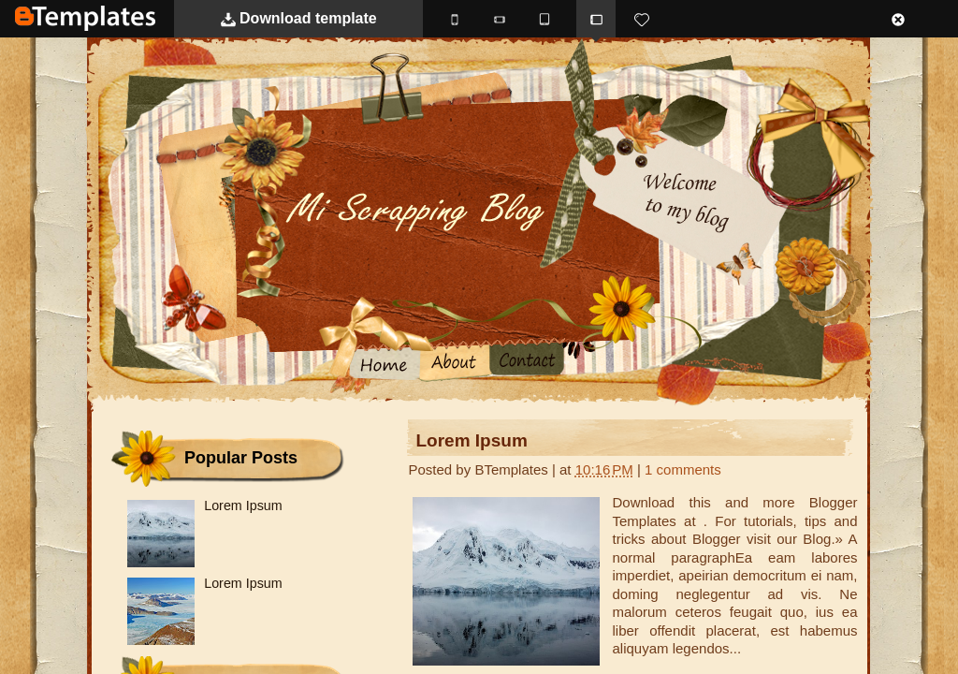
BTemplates (85, 18)
